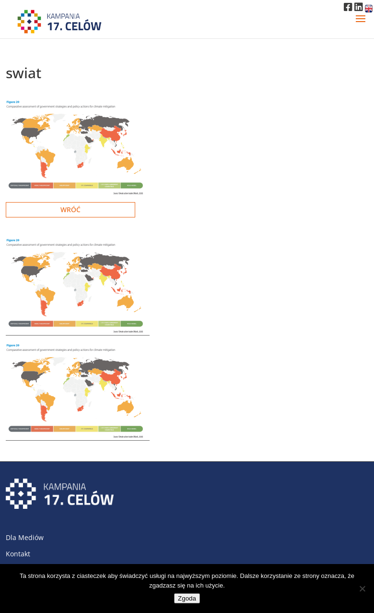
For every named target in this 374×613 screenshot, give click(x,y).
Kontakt (18, 553)
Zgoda (187, 598)
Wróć (70, 209)
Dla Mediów (25, 537)
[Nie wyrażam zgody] (362, 588)
